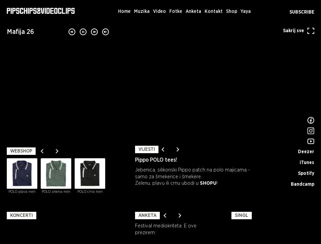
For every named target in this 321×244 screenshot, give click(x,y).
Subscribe (301, 12)
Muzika (142, 11)
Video (159, 11)
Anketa (193, 11)
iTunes (307, 162)
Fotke (175, 11)
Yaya (246, 11)
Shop (231, 11)
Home (124, 11)
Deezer (306, 151)
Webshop (21, 151)
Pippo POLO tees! (156, 160)
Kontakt (214, 11)
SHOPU (208, 183)
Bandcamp (302, 184)
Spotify (306, 173)
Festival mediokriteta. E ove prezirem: (165, 229)
